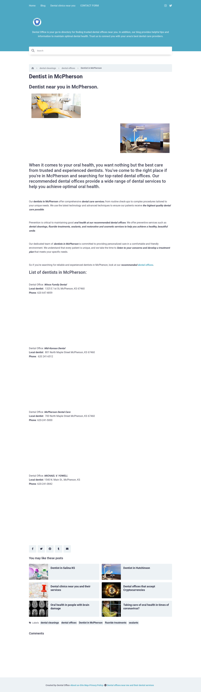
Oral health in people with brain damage (70, 606)
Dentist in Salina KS (63, 568)
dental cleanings (48, 68)
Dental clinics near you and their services (70, 588)
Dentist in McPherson (91, 622)
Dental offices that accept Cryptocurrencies (139, 588)
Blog (43, 5)
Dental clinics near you (62, 5)
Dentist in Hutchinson (136, 568)
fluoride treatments (115, 622)
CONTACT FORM (89, 5)
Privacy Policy (96, 685)
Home (32, 5)
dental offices (68, 68)
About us (74, 685)
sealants (133, 622)
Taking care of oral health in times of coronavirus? (146, 606)
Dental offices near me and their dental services (130, 685)
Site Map (84, 685)
